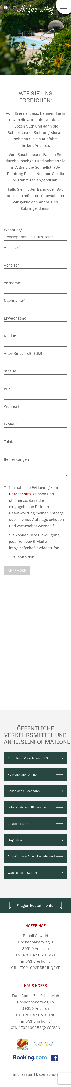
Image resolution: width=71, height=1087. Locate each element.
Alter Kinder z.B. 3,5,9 (23, 353)
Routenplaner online (22, 774)
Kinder (10, 336)
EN (6, 7)
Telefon (10, 442)
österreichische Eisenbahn (27, 807)
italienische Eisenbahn (24, 791)
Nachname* (14, 300)
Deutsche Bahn (18, 824)
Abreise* (12, 265)
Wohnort (12, 406)
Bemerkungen (16, 459)
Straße (10, 371)
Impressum (23, 1074)
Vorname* (13, 283)
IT (14, 7)
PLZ (7, 389)
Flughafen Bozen (19, 840)
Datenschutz (20, 494)
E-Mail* (10, 424)
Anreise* (12, 247)
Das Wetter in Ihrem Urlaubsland (31, 856)
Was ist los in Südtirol (23, 873)
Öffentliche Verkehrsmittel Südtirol (32, 758)
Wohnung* (13, 230)
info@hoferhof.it (35, 961)
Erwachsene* (16, 318)
